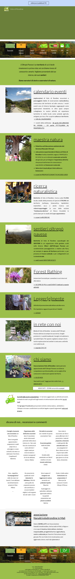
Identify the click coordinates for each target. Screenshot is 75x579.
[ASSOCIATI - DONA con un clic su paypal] (51, 388)
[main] (10, 50)
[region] (37, 3)
